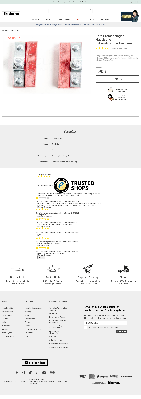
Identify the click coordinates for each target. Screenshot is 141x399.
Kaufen (117, 80)
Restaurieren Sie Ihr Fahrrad (58, 349)
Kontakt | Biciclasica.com (33, 310)
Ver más (41, 258)
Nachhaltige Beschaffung (34, 331)
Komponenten (7, 317)
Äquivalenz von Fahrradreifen (54, 334)
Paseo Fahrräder (7, 310)
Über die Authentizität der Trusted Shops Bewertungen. (61, 197)
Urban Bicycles (7, 334)
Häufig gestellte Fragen (57, 319)
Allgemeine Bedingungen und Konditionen (57, 329)
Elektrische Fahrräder (9, 338)
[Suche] (70, 12)
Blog (26, 338)
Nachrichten (6, 327)
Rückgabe (52, 338)
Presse (27, 324)
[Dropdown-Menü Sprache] (111, 2)
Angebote (5, 331)
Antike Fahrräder (7, 313)
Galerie (27, 327)
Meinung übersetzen (44, 208)
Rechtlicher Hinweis (55, 342)
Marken (4, 324)
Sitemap (28, 313)
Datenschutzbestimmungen (58, 345)
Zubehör (5, 320)
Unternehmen (30, 320)
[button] (36, 20)
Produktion (29, 334)
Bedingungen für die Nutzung (82, 195)
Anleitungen (53, 315)
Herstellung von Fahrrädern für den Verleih (58, 323)
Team (27, 317)
